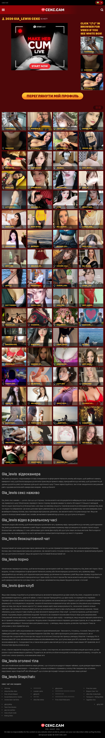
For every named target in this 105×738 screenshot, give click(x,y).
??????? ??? (59, 694)
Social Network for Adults (13, 697)
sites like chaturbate (93, 694)
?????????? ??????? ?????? (65, 691)
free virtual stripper (11, 694)
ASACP (52, 729)
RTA (46, 729)
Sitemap (7, 688)
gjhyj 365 (100, 704)
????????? (37, 688)
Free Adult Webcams (62, 700)
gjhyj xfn (36, 694)
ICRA (58, 729)
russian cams (38, 691)
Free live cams (91, 688)
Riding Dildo (8, 716)
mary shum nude (10, 713)
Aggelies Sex (91, 700)
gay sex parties (9, 710)
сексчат (5, 3)
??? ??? (36, 697)
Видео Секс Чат (92, 691)
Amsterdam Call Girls (11, 700)
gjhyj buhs (59, 688)
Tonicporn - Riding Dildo (94, 697)
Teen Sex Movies (10, 707)
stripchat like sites (10, 691)
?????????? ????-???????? (64, 697)
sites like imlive (38, 700)
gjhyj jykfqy (8, 704)
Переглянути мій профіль (53, 96)
